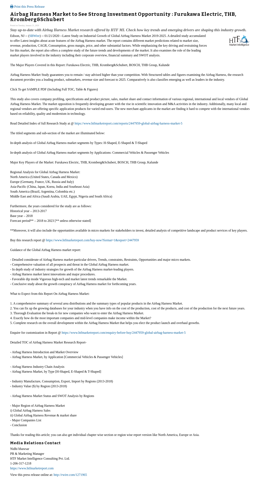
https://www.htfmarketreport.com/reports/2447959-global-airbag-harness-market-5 (128, 123)
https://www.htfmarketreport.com (32, 468)
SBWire (34, 36)
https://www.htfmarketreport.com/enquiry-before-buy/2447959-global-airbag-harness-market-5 (124, 332)
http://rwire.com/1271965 (70, 474)
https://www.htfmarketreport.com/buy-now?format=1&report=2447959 (92, 240)
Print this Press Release (27, 6)
